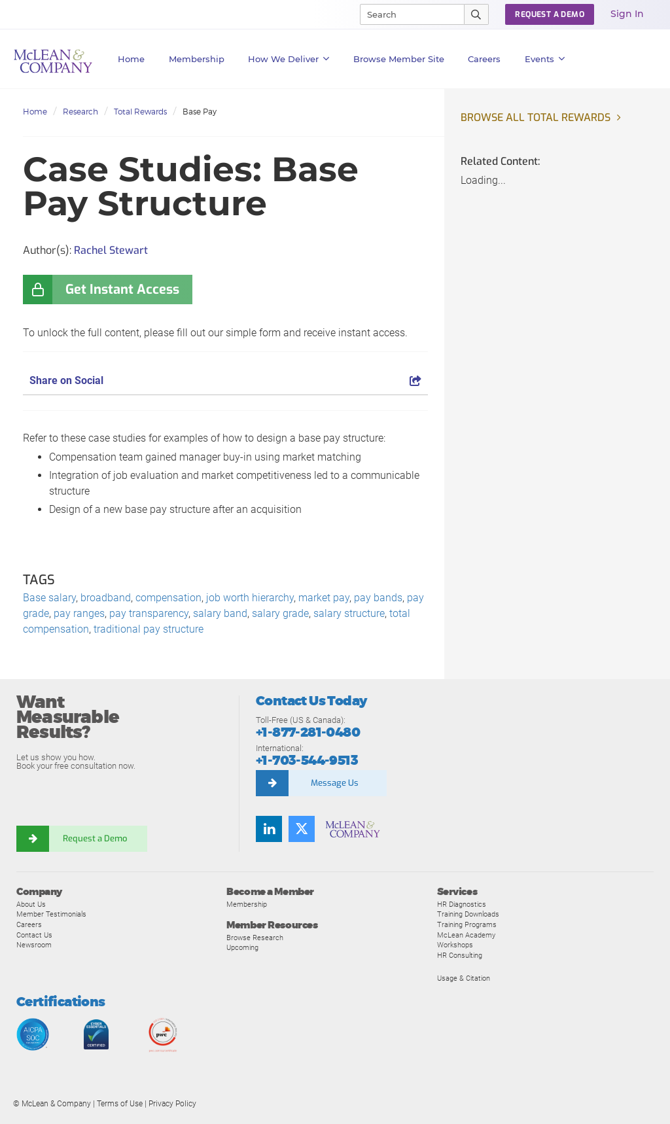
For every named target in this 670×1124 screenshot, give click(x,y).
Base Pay (200, 111)
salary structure (349, 613)
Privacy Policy (172, 1103)
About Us (31, 904)
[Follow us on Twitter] (302, 829)
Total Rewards (140, 111)
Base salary (49, 597)
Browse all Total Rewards (535, 117)
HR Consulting (459, 955)
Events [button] (545, 59)
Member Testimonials (51, 914)
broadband (105, 597)
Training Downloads (468, 914)
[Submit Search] (477, 14)
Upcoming (242, 947)
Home (131, 59)
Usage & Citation (463, 978)
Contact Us (34, 935)
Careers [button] (484, 59)
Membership (196, 59)
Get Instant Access (122, 289)
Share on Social (225, 380)
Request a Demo (95, 838)
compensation (168, 597)
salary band (220, 613)
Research (80, 111)
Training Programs (467, 924)
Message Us (335, 782)
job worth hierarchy (250, 597)
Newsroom (34, 944)
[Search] (406, 14)
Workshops (455, 944)
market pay (323, 597)
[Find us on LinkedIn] (269, 829)
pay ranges (79, 613)
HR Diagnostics (461, 904)
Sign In (627, 14)
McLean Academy (466, 935)
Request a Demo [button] (549, 14)
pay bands (378, 597)
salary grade (280, 613)
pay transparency (148, 613)
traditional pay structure (148, 629)
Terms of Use (120, 1103)
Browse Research (254, 937)
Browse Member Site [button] (398, 59)
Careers (29, 924)
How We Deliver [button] (289, 59)
